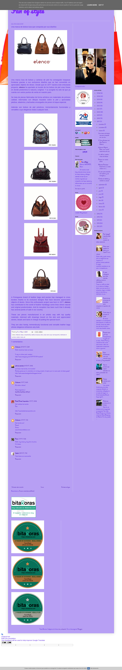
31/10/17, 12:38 (25, 347)
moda (21, 337)
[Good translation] (4, 642)
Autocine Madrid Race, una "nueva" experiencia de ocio (104, 149)
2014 (98, 220)
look (45, 335)
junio (100, 194)
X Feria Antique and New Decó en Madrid (104, 142)
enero (100, 210)
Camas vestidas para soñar (106, 381)
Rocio (16, 439)
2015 (98, 217)
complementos (27, 335)
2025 (98, 96)
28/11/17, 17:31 (23, 453)
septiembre (102, 184)
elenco (22, 87)
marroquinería (56, 335)
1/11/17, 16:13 (24, 382)
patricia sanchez (19, 366)
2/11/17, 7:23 (24, 420)
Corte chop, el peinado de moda (107, 314)
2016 (98, 214)
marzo (100, 203)
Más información (94, 668)
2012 (98, 226)
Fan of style (27, 10)
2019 (98, 115)
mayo (100, 197)
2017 (98, 121)
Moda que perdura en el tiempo (107, 403)
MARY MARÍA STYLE (22, 392)
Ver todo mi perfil (80, 188)
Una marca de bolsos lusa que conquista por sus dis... (104, 135)
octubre (101, 130)
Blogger (80, 629)
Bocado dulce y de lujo (106, 333)
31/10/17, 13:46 (28, 366)
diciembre (101, 124)
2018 (98, 118)
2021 (98, 109)
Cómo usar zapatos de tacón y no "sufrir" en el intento (103, 250)
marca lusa (49, 335)
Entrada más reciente (17, 487)
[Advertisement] (93, 34)
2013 (98, 223)
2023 (98, 102)
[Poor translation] (9, 642)
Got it (101, 5)
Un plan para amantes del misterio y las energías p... (104, 173)
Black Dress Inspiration (22, 401)
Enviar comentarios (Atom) (26, 491)
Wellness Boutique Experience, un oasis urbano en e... (104, 166)
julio (100, 191)
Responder (18, 359)
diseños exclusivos (35, 335)
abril (100, 200)
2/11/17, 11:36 (22, 439)
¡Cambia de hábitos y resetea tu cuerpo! (104, 180)
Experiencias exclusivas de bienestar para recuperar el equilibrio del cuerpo (103, 303)
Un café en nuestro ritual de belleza (103, 155)
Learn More (92, 5)
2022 (98, 106)
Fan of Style (84, 162)
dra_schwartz (62, 629)
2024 (98, 99)
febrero (101, 207)
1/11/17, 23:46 (33, 401)
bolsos (22, 335)
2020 (99, 112)
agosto (100, 188)
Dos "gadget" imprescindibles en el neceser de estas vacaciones (103, 238)
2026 (98, 93)
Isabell (17, 453)
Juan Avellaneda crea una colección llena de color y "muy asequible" (103, 356)
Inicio (42, 487)
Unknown (17, 347)
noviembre (102, 127)
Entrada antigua (65, 487)
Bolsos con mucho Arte (103, 160)
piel (24, 337)
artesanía (18, 335)
